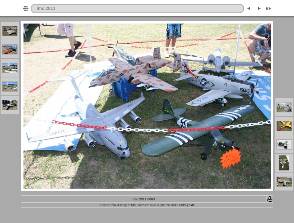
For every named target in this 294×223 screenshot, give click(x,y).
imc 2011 (46, 8)
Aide (191, 205)
